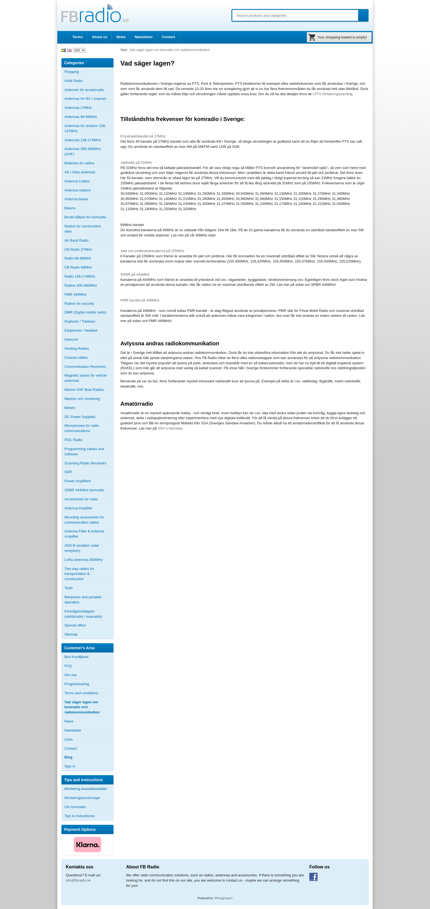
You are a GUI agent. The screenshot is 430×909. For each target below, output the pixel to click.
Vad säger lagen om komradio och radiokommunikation (82, 707)
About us (99, 37)
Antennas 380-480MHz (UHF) (88, 151)
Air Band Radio (76, 240)
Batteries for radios (79, 163)
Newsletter (144, 37)
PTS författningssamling (333, 94)
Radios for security (79, 303)
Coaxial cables (76, 357)
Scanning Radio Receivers (85, 463)
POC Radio (73, 440)
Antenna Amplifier (78, 508)
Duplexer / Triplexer (79, 321)
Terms (77, 37)
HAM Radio (88, 81)
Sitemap (71, 634)
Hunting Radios (76, 348)
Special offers (75, 625)
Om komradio (75, 807)
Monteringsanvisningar (82, 798)
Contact (168, 37)
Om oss (70, 675)
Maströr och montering (82, 399)
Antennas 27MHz (88, 108)
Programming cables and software (84, 451)
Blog (68, 757)
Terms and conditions (81, 693)
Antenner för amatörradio (88, 90)
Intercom (71, 339)
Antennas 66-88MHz (88, 117)
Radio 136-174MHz (79, 276)
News (121, 37)
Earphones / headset (80, 330)
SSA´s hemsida (170, 428)
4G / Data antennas (79, 172)
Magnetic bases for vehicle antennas (85, 378)
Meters (69, 408)
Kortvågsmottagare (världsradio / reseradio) (83, 614)
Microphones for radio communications (81, 428)
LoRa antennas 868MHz (83, 560)
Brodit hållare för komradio (85, 217)
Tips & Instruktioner (79, 816)
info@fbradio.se (78, 880)
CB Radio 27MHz (78, 249)
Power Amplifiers (77, 481)
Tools (68, 588)
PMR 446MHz (75, 294)
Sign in (69, 766)
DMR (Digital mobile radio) (85, 312)
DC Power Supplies (79, 417)
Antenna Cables (77, 181)
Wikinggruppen (223, 898)
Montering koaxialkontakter (85, 789)
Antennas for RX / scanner (85, 99)
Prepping (71, 72)
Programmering (76, 684)
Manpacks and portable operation (82, 599)
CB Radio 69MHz (78, 267)
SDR (68, 472)
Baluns (69, 208)
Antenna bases (88, 199)
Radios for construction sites (82, 228)
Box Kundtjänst (76, 657)
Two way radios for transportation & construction (79, 574)
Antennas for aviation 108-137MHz (85, 128)
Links (68, 739)
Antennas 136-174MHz (88, 140)
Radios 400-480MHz (80, 285)
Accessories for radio (88, 499)
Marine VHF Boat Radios (84, 390)
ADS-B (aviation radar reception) (81, 548)
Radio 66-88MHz (77, 258)
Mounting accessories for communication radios (84, 519)
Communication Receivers (85, 367)
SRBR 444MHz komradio (84, 490)
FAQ (68, 666)
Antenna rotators (77, 190)
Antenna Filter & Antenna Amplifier (84, 533)
